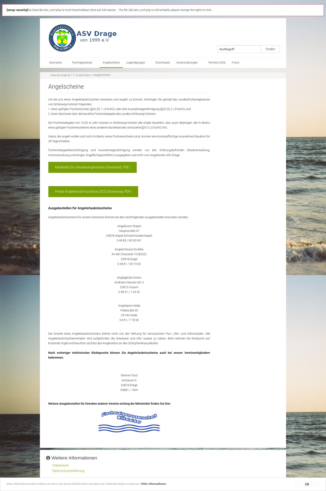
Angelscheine (111, 62)
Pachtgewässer (82, 62)
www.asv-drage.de (60, 75)
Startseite (55, 62)
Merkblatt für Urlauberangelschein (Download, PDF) (92, 167)
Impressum (60, 465)
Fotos (235, 62)
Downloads (162, 62)
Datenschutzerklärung (68, 471)
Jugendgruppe (135, 62)
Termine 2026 (217, 62)
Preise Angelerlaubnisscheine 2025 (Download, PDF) (93, 191)
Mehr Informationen (177, 485)
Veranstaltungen (187, 62)
